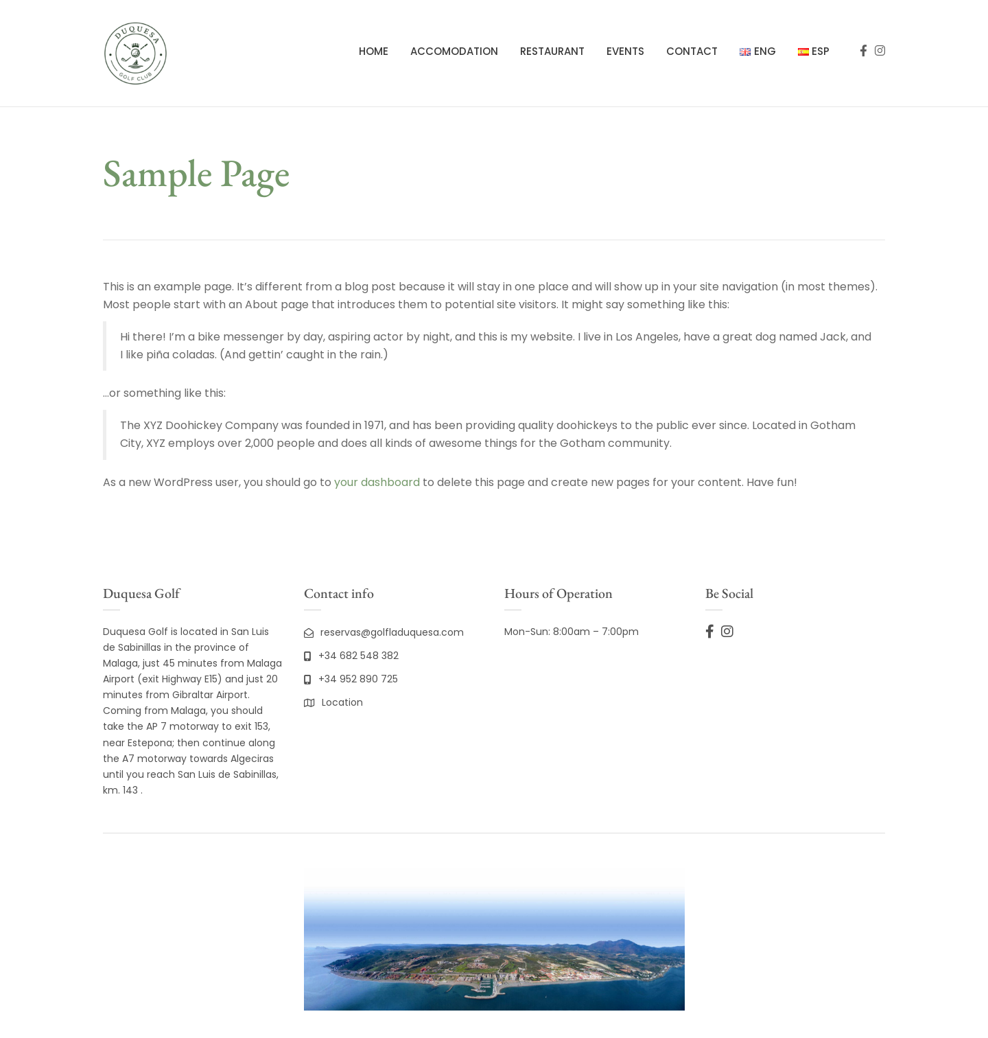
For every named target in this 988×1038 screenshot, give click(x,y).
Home (373, 51)
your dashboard (377, 482)
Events (625, 51)
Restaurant (552, 51)
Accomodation (454, 51)
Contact (692, 51)
